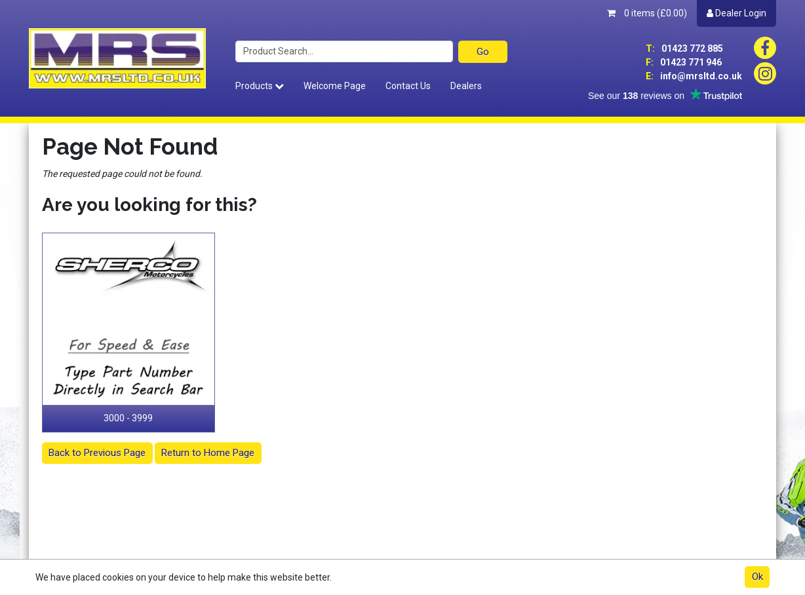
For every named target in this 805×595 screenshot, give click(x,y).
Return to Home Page (207, 453)
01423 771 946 (684, 62)
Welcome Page (335, 86)
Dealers (466, 86)
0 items (647, 13)
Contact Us (408, 86)
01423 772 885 (684, 48)
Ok (757, 577)
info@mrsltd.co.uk (694, 76)
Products (259, 86)
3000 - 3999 (128, 418)
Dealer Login (736, 13)
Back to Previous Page (97, 453)
